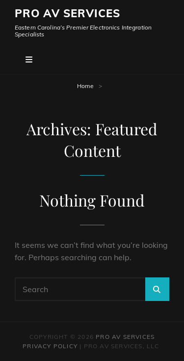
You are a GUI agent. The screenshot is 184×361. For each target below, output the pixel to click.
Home (85, 86)
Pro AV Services (68, 13)
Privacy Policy (50, 346)
